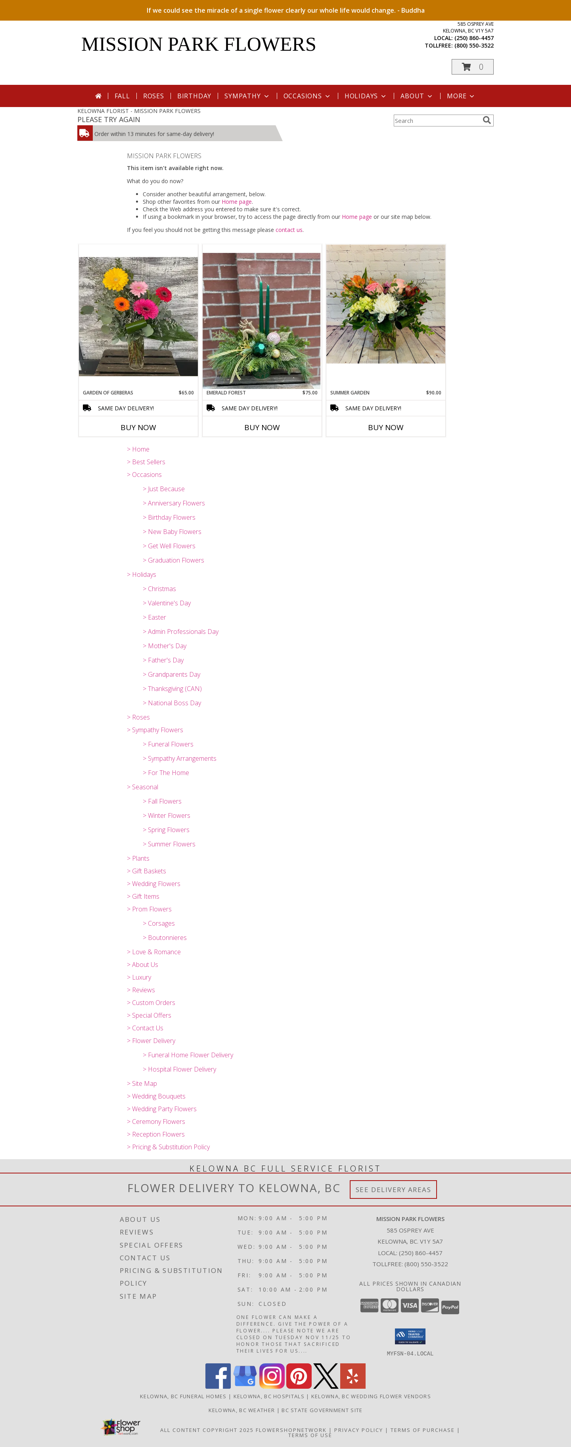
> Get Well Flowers (169, 546)
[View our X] (326, 1386)
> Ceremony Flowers (156, 1121)
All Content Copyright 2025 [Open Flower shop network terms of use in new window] (207, 1429)
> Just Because (164, 488)
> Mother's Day (164, 645)
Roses (153, 96)
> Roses (138, 717)
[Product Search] (436, 120)
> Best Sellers (146, 461)
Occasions (307, 96)
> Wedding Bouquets (156, 1096)
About (417, 96)
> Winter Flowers (166, 815)
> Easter (154, 617)
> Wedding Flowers (153, 883)
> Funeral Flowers (168, 744)
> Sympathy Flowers (155, 729)
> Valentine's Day (167, 603)
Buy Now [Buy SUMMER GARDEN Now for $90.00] (386, 427)
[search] (487, 120)
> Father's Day (163, 660)
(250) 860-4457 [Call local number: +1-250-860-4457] (474, 38)
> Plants (138, 858)
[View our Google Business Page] (245, 1386)
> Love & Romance (154, 951)
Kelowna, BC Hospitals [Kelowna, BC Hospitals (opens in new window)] (269, 1395)
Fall (122, 96)
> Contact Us (145, 1028)
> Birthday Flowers (169, 517)
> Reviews (141, 990)
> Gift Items (143, 896)
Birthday (194, 96)
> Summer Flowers (169, 844)
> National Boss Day (172, 703)
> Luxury (139, 977)
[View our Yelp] (353, 1386)
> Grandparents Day (171, 674)
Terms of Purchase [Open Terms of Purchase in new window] (423, 1429)
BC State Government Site (322, 1409)
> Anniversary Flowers (174, 503)
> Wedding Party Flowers (162, 1108)
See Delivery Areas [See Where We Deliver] (393, 1189)
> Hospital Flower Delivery (179, 1069)
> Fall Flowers (162, 801)
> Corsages (159, 923)
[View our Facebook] (218, 1386)
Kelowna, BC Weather (242, 1409)
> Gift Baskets (146, 871)
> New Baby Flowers (172, 531)
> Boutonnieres (165, 937)
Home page (237, 201)
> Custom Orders (151, 1002)
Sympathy (247, 96)
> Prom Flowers (149, 909)
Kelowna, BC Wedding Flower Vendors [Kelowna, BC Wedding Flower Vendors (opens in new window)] (371, 1395)
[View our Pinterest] (299, 1386)
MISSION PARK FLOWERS (198, 44)
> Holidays (141, 574)
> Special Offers (149, 1015)
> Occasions (144, 474)
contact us (289, 230)
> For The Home (166, 772)
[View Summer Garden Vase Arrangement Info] (385, 304)
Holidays (366, 96)
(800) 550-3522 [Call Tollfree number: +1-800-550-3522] (426, 1264)
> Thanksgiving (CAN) (172, 688)
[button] (473, 67)
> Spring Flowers (166, 829)
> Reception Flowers (156, 1134)
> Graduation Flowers (173, 560)
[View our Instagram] (272, 1386)
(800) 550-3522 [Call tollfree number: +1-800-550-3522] (474, 45)
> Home (138, 449)
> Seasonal (142, 787)
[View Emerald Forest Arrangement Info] (262, 317)
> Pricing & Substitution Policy (168, 1147)
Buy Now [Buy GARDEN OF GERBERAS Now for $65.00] (138, 427)
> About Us (142, 964)
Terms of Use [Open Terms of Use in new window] (310, 1434)
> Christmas (159, 588)
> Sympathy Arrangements (180, 758)
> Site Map (142, 1083)
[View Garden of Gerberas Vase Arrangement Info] (138, 317)
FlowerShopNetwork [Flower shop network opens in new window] (291, 1429)
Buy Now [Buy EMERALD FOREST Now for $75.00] (262, 427)
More (461, 96)
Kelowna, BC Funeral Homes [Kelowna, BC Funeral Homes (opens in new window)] (183, 1395)
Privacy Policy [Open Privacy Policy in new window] (358, 1429)
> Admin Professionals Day (180, 631)
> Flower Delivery (151, 1040)
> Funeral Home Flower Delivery (188, 1055)
